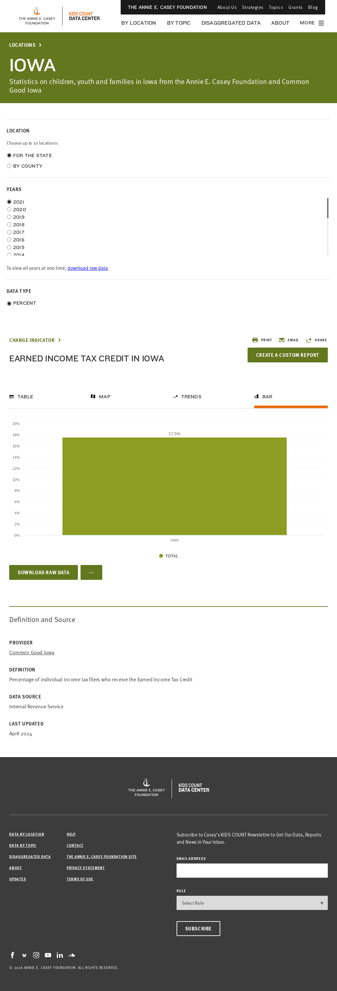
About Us (227, 7)
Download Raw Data (43, 572)
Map (104, 397)
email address (191, 858)
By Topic (179, 23)
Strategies (253, 7)
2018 (19, 225)
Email (288, 340)
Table (25, 397)
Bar (267, 397)
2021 (18, 202)
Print (262, 340)
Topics (276, 7)
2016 (18, 240)
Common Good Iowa (31, 652)
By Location (138, 23)
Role (181, 890)
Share (316, 340)
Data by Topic (22, 845)
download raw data (87, 267)
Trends (191, 397)
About (280, 23)
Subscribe (198, 928)
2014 (18, 255)
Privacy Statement (86, 867)
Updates (17, 878)
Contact (75, 845)
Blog (313, 7)
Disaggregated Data (231, 23)
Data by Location (26, 834)
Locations (22, 45)
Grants (295, 7)
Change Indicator (32, 340)
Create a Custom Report (287, 354)
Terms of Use (80, 878)
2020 (19, 209)
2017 (18, 232)
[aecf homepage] (37, 16)
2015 (18, 247)
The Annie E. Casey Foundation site (102, 856)
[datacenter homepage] (84, 16)
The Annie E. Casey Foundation (167, 7)
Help (71, 834)
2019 (19, 217)
